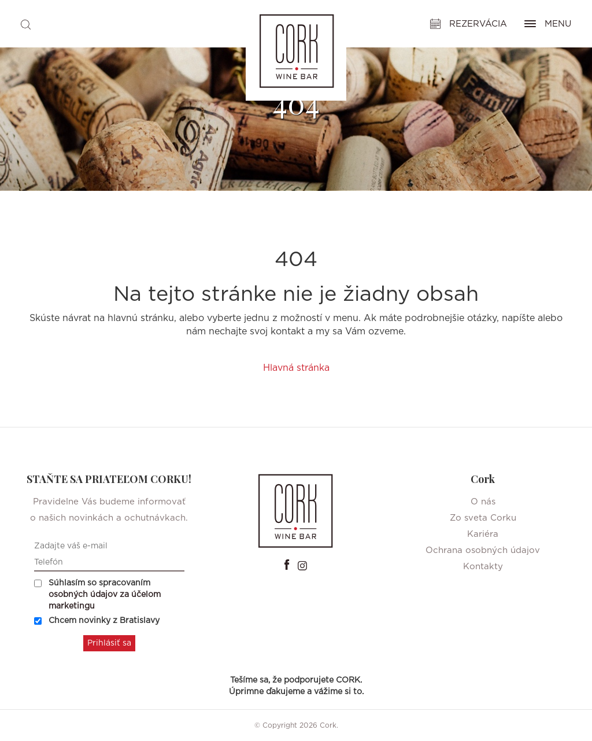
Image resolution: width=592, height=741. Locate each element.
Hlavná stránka (296, 368)
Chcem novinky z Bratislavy (97, 621)
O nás (483, 501)
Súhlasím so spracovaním (97, 594)
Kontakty (483, 566)
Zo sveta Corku (483, 518)
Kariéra (482, 534)
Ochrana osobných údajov (483, 550)
